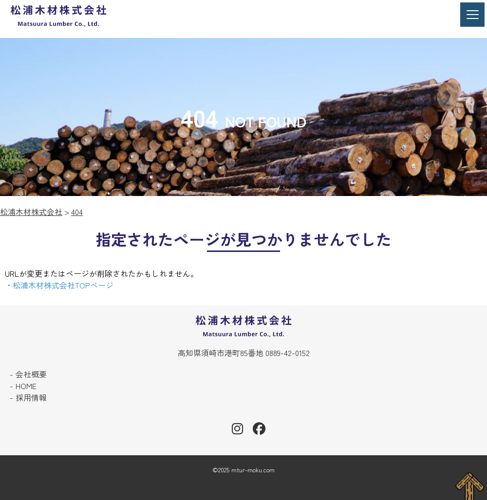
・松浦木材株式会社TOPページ (59, 285)
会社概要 (31, 374)
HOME (26, 386)
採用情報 (31, 397)
